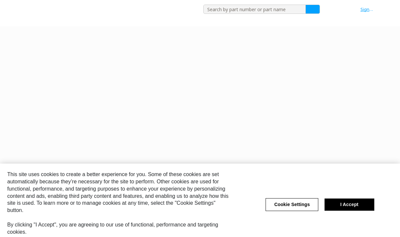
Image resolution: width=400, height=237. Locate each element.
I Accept (349, 207)
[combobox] (252, 9)
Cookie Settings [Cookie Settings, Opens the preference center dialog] (292, 207)
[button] (370, 9)
